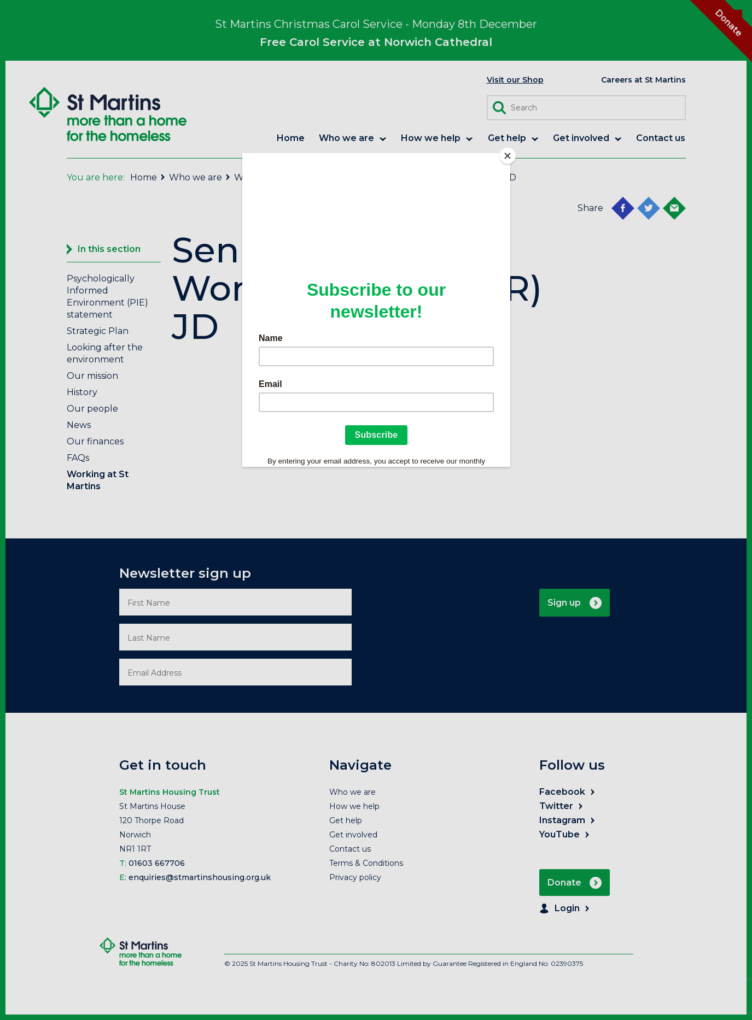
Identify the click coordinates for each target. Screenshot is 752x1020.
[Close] (507, 156)
